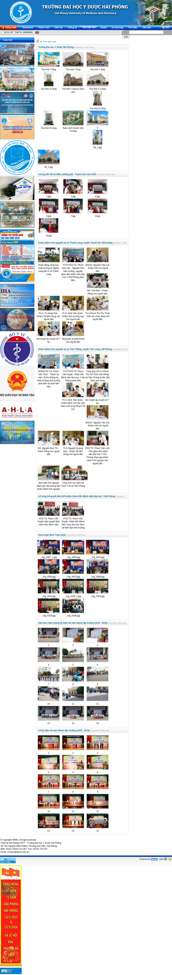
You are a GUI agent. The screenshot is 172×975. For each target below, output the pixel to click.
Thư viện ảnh (49, 41)
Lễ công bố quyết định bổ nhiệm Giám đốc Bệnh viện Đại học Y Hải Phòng (76, 496)
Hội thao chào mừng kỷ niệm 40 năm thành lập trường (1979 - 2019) (72, 623)
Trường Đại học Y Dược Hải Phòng (56, 47)
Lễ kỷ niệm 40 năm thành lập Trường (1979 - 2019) (63, 730)
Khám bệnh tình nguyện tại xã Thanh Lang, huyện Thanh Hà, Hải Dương (75, 242)
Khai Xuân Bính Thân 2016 (52, 535)
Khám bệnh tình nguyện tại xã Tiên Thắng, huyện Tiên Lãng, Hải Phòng (75, 349)
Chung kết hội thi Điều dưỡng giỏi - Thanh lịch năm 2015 (67, 174)
